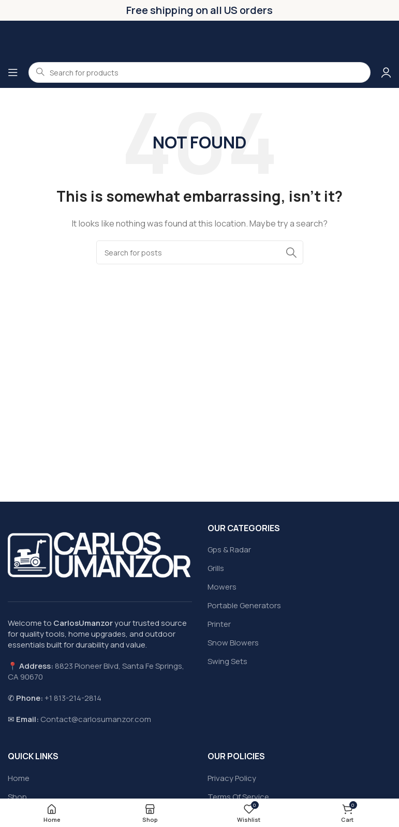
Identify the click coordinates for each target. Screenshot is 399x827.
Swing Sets (227, 661)
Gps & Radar (229, 549)
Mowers (222, 586)
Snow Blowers (233, 642)
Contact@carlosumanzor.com (95, 719)
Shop (17, 796)
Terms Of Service (238, 796)
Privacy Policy (232, 778)
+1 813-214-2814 (73, 698)
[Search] (199, 252)
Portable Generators (244, 605)
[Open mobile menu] (13, 72)
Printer (219, 624)
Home (18, 778)
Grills (216, 568)
